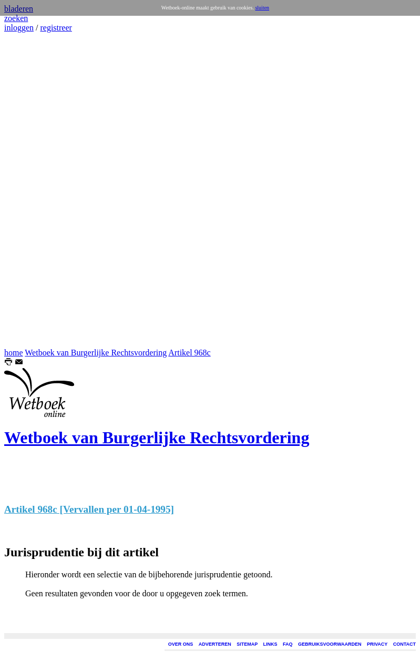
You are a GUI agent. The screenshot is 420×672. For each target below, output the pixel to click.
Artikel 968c (189, 352)
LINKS (270, 644)
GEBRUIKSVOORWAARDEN (329, 644)
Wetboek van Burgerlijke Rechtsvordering (96, 352)
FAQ (288, 644)
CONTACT (404, 644)
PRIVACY (377, 644)
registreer (55, 27)
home (13, 352)
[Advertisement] (35, 190)
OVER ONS (180, 644)
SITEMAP (247, 644)
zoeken (16, 18)
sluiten (262, 8)
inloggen (19, 27)
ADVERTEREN (215, 644)
